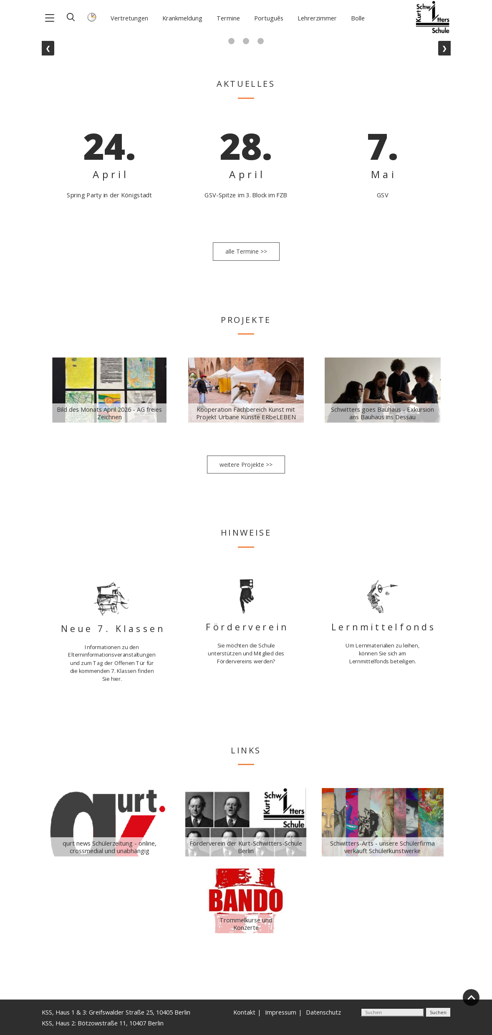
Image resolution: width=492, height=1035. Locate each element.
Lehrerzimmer (317, 18)
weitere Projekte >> (246, 464)
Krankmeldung (182, 18)
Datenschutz (323, 1012)
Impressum (280, 1012)
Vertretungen (129, 18)
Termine (228, 18)
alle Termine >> (246, 251)
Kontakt (244, 1012)
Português (268, 18)
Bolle (358, 18)
